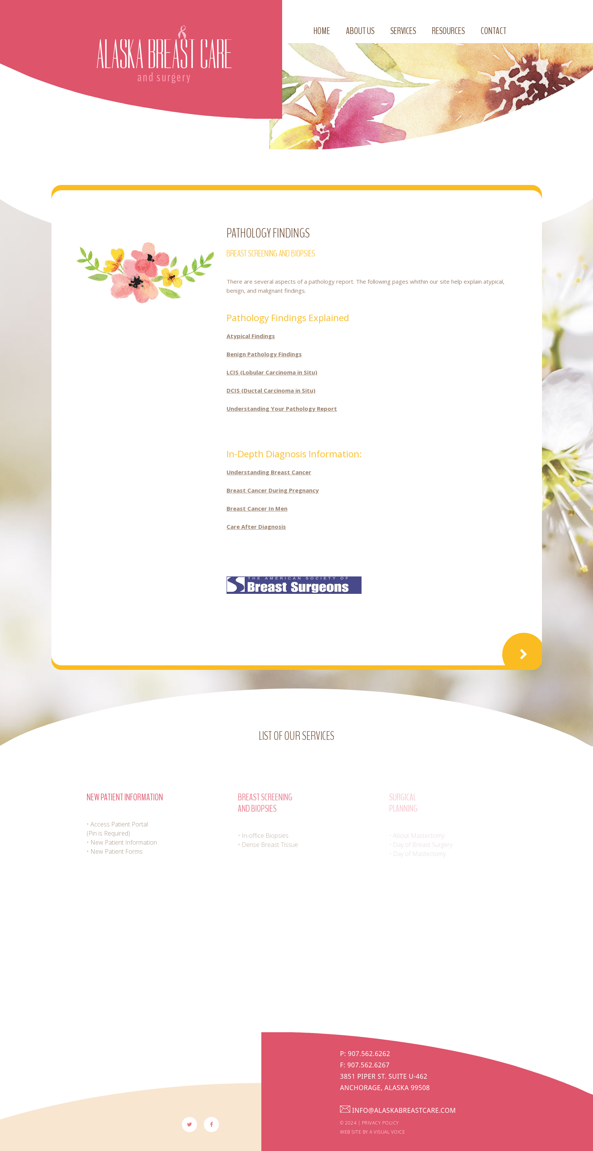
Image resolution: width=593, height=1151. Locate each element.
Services (403, 31)
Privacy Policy (380, 1123)
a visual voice (387, 1132)
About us (360, 31)
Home (322, 31)
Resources (448, 31)
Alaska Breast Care (164, 54)
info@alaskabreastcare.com (417, 1110)
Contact (493, 31)
